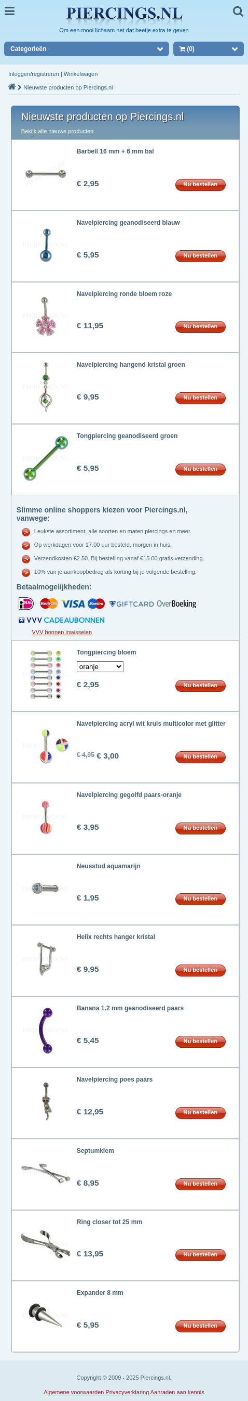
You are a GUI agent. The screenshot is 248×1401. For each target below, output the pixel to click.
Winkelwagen (81, 74)
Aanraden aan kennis (177, 1392)
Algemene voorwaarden (74, 1392)
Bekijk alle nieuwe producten (57, 131)
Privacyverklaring (127, 1392)
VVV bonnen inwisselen (62, 632)
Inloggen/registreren (33, 74)
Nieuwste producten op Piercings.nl (68, 87)
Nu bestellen (200, 184)
